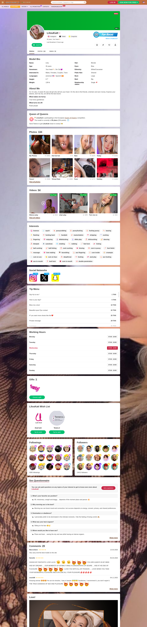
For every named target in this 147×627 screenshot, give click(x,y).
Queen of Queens (71, 118)
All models (5, 6)
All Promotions (35, 6)
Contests (46, 6)
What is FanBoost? (112, 38)
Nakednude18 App (57, 6)
